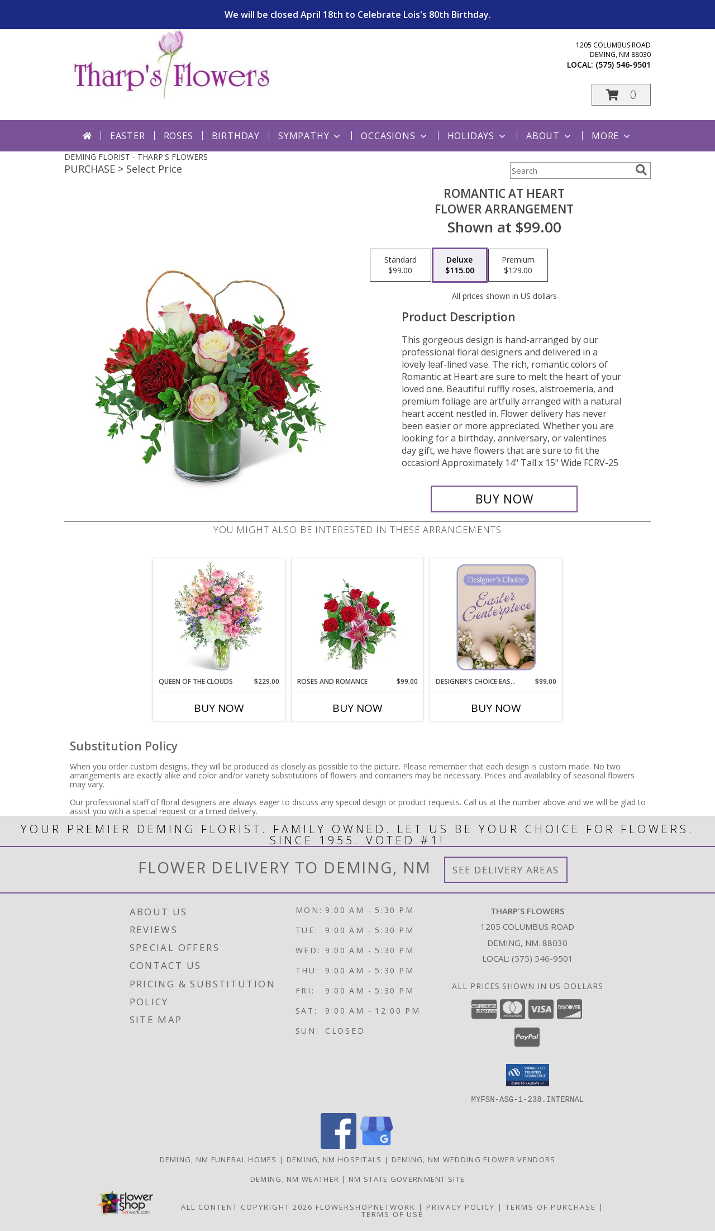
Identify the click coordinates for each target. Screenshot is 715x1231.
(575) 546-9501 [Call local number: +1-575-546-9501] (623, 64)
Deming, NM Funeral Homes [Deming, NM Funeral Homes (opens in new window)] (218, 1159)
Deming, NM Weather (294, 1178)
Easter (127, 136)
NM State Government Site (407, 1178)
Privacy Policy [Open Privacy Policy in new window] (460, 1206)
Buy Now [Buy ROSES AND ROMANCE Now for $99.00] (357, 708)
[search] (641, 170)
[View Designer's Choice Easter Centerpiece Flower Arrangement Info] (496, 617)
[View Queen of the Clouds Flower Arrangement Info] (219, 617)
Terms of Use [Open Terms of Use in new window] (392, 1214)
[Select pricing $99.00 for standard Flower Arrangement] (400, 265)
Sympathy (310, 136)
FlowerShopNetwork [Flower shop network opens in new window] (366, 1206)
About (549, 136)
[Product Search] (570, 170)
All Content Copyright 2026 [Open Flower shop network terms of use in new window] (247, 1206)
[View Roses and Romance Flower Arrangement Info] (357, 617)
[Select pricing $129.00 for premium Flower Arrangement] (518, 265)
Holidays (477, 136)
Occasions (394, 136)
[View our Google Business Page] (376, 1145)
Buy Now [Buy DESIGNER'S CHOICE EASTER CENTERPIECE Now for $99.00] (496, 708)
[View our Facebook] (338, 1145)
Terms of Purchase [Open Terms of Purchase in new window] (551, 1206)
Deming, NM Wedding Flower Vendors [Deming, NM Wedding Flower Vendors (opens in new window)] (474, 1159)
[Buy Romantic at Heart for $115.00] (504, 499)
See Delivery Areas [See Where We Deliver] (505, 869)
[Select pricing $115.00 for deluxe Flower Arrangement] (459, 265)
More (612, 136)
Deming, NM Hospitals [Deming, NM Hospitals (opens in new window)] (334, 1159)
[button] (621, 95)
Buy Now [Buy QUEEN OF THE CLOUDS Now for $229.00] (219, 708)
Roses (178, 136)
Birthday (236, 136)
